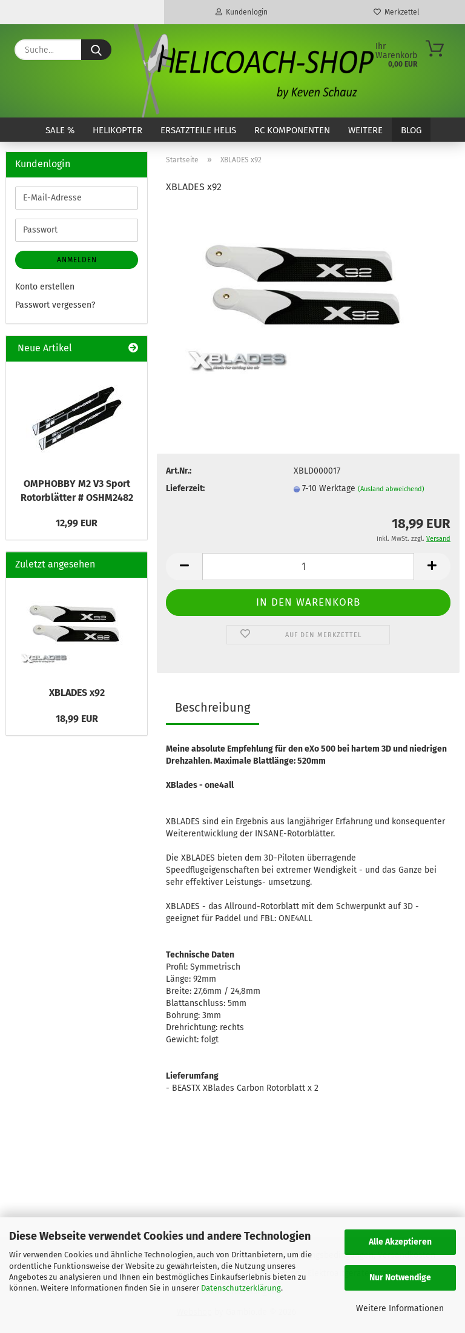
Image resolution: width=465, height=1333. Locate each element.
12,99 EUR (76, 523)
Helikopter (117, 130)
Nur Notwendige (400, 1277)
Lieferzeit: (185, 488)
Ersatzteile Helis (198, 130)
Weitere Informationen (400, 1308)
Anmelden (77, 260)
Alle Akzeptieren (400, 1242)
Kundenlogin (242, 12)
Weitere (365, 130)
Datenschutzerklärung (241, 1287)
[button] (184, 566)
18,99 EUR (77, 718)
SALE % (59, 130)
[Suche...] (96, 49)
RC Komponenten (292, 130)
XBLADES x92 (77, 692)
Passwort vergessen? (55, 305)
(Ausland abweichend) (391, 489)
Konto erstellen (44, 287)
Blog (411, 130)
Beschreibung (212, 707)
